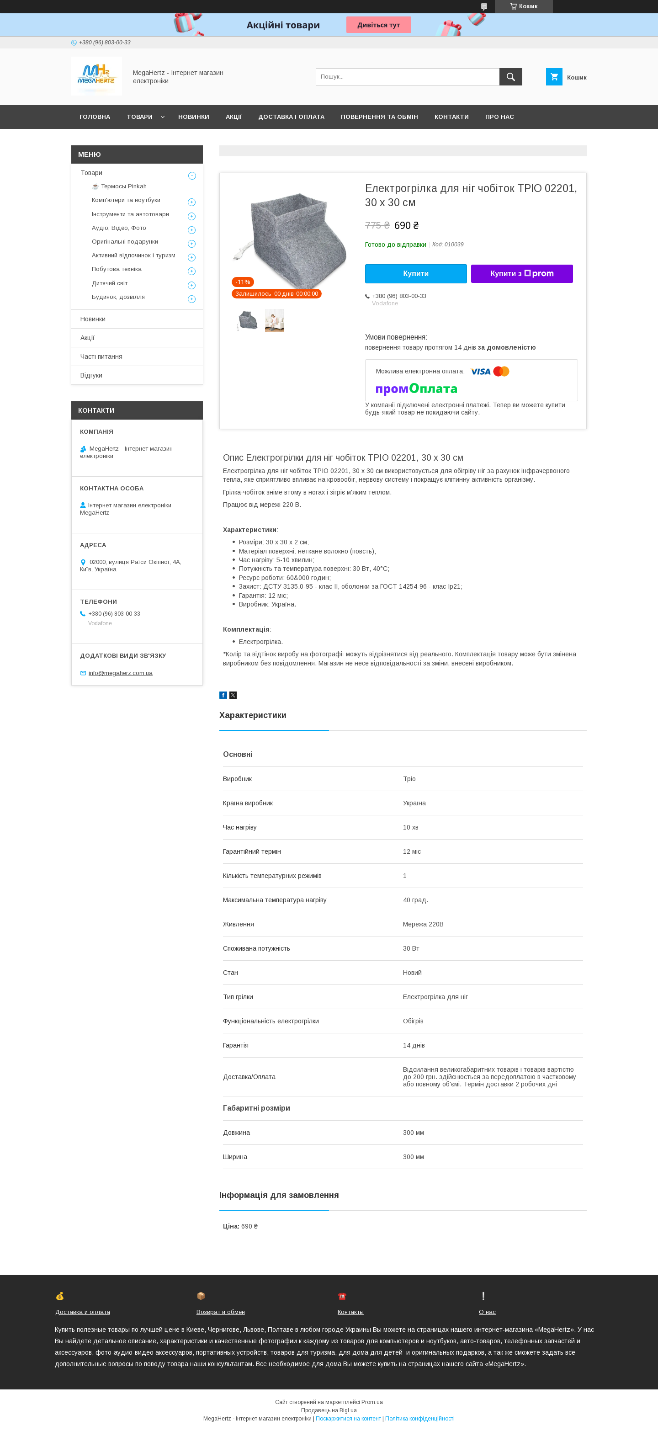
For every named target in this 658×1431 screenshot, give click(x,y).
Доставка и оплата (82, 1312)
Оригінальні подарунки (125, 241)
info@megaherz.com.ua (121, 673)
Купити (416, 273)
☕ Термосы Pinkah (119, 186)
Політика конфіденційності (420, 1418)
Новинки (193, 116)
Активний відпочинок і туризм (133, 255)
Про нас (499, 116)
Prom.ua (372, 1402)
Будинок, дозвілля (118, 296)
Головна (95, 116)
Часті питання (101, 356)
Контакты (351, 1312)
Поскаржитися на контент (348, 1418)
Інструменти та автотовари (130, 214)
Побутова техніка (117, 269)
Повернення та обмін (379, 116)
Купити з (521, 274)
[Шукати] (510, 76)
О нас (487, 1312)
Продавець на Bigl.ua (329, 1410)
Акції (234, 116)
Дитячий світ (109, 283)
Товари (140, 116)
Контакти (452, 116)
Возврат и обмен (220, 1312)
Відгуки (91, 375)
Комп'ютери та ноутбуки (126, 200)
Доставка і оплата (291, 116)
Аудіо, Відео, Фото (119, 227)
